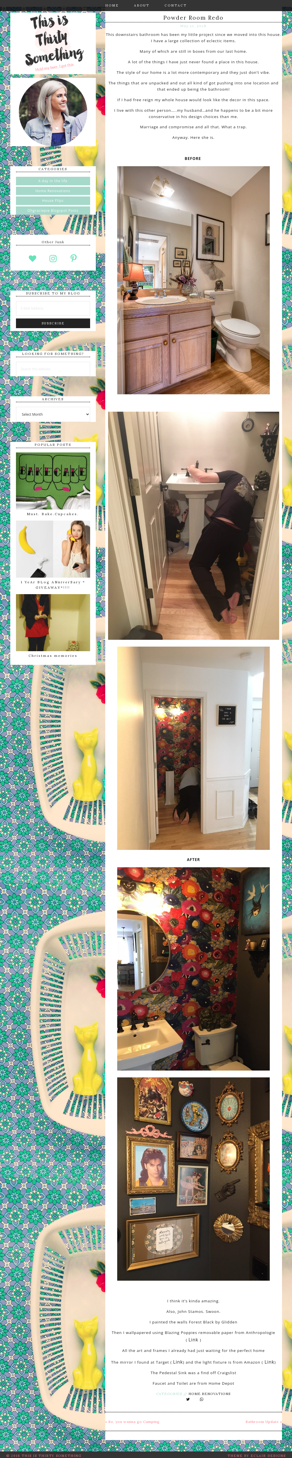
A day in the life (53, 180)
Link (194, 1338)
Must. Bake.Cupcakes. (53, 514)
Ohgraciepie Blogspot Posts (52, 210)
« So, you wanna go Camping (132, 1419)
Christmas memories (53, 655)
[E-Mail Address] (53, 308)
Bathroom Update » (264, 1419)
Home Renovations (209, 1391)
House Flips (53, 200)
